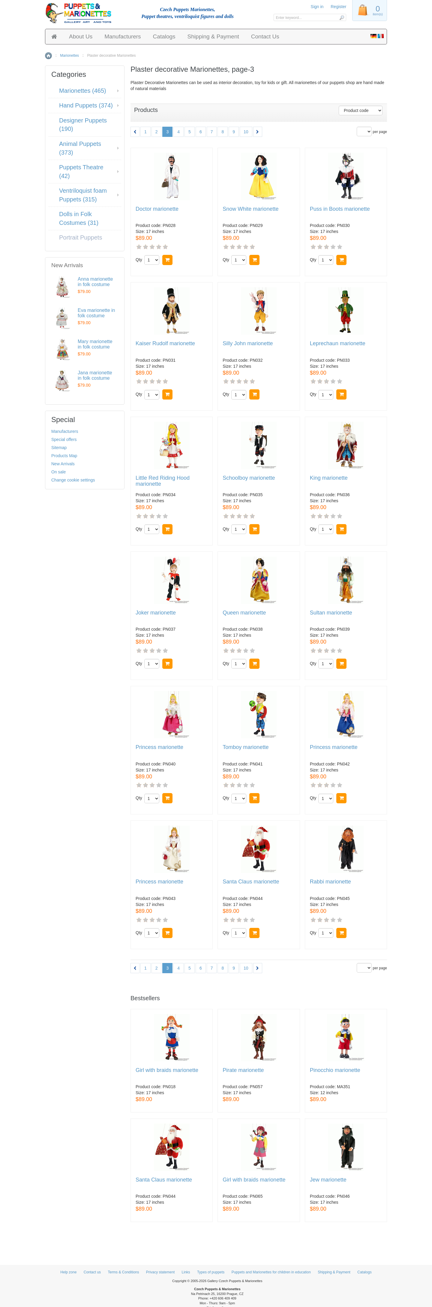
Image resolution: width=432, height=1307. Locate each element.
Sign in (317, 6)
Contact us (92, 1272)
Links (186, 1272)
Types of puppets (210, 1272)
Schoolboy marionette (249, 478)
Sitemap (59, 447)
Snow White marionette (250, 209)
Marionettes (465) (82, 90)
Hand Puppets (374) (86, 105)
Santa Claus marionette (251, 882)
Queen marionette (244, 613)
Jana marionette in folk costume (95, 375)
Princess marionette (159, 747)
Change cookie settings (73, 480)
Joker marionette (156, 613)
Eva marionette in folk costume (96, 313)
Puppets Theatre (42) (81, 171)
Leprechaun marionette (337, 343)
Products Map (64, 455)
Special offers (64, 439)
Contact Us (265, 36)
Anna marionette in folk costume (95, 281)
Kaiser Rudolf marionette (165, 343)
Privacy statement (160, 1272)
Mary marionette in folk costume (95, 344)
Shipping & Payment (213, 36)
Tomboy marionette (245, 747)
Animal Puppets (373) (80, 148)
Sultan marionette (331, 613)
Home (48, 55)
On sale (58, 471)
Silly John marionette (248, 343)
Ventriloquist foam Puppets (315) (83, 195)
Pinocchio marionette (335, 1070)
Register (338, 6)
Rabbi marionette (330, 882)
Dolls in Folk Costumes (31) (78, 218)
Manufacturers (122, 36)
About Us (80, 36)
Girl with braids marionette (167, 1070)
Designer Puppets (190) (83, 124)
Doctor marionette (157, 209)
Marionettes (69, 55)
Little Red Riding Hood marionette (163, 481)
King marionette (329, 478)
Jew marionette (328, 1180)
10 (246, 131)
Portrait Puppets (80, 237)
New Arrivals (63, 463)
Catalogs (164, 36)
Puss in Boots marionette (340, 209)
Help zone (68, 1272)
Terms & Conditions (123, 1272)
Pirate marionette (243, 1070)
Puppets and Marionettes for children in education (271, 1272)
